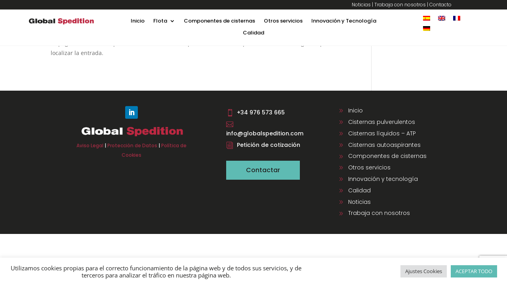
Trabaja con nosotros (400, 4)
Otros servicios (283, 21)
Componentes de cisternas (219, 21)
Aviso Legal (89, 145)
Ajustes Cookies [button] (423, 271)
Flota (160, 21)
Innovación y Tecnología (343, 21)
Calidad (253, 33)
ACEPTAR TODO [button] (474, 271)
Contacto (440, 4)
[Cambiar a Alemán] (426, 28)
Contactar (263, 170)
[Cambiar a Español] (426, 18)
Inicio (138, 21)
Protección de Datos (132, 145)
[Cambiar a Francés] (456, 18)
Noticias (361, 4)
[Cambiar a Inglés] (441, 18)
